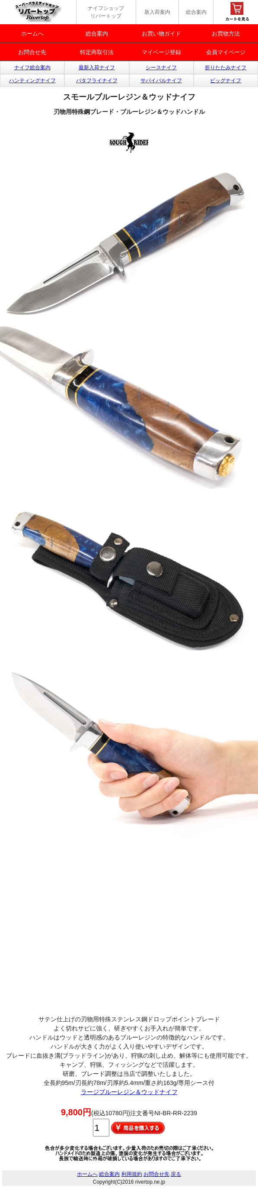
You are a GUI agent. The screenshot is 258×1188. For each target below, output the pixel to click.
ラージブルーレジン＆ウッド (120, 1091)
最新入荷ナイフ (97, 68)
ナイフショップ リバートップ (106, 12)
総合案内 (196, 12)
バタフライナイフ (97, 80)
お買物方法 (226, 33)
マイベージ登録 (161, 52)
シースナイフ (161, 68)
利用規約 (131, 1174)
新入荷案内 (157, 12)
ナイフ (168, 1091)
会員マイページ (225, 52)
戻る (176, 1174)
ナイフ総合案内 (32, 68)
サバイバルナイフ (161, 80)
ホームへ (32, 33)
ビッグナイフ (225, 80)
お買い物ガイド (161, 33)
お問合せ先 (32, 52)
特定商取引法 (97, 52)
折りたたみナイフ (225, 68)
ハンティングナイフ (32, 80)
